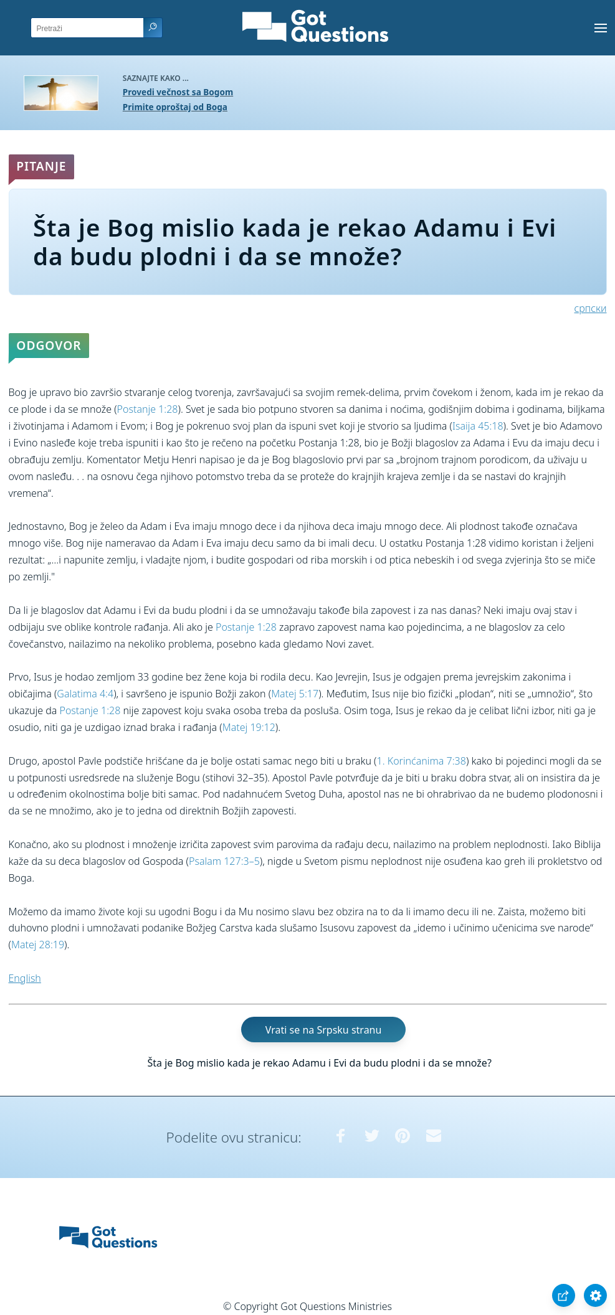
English (25, 978)
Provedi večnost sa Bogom (178, 92)
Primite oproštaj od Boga (175, 107)
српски (590, 308)
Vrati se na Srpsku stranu (323, 1030)
